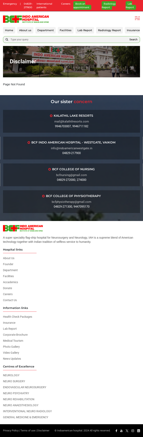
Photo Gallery (11, 346)
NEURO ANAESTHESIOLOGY (20, 405)
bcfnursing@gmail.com (71, 175)
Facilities (66, 30)
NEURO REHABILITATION (18, 399)
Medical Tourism (13, 340)
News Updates (12, 358)
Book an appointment (81, 5)
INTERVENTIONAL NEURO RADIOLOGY (27, 411)
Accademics (10, 282)
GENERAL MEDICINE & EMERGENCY (25, 417)
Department (45, 30)
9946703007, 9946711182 (71, 126)
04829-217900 (71, 153)
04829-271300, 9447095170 (71, 206)
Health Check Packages (17, 316)
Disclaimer (43, 430)
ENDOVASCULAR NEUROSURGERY (24, 387)
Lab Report (130, 5)
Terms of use (27, 430)
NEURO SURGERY (14, 381)
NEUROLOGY (11, 375)
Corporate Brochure (15, 334)
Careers (65, 3)
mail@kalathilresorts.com (71, 121)
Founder (8, 264)
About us (25, 30)
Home (9, 30)
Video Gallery (11, 352)
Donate (7, 288)
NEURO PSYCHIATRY (16, 393)
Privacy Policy (11, 430)
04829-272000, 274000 (71, 180)
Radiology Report (109, 5)
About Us (8, 258)
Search (133, 39)
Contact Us (10, 300)
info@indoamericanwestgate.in (71, 148)
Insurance (133, 30)
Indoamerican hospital (69, 430)
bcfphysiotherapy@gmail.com (71, 202)
